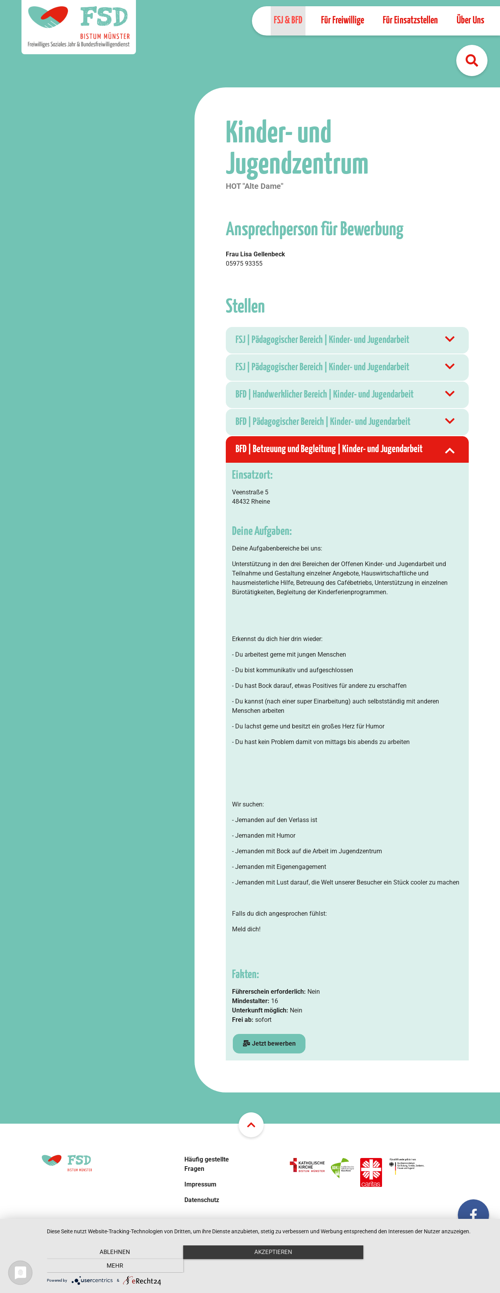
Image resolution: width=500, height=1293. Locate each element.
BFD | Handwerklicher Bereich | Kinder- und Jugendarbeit (346, 395)
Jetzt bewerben (269, 1043)
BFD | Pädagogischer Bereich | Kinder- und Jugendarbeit (346, 422)
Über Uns (470, 20)
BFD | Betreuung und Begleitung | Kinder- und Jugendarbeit (346, 449)
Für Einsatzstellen (410, 20)
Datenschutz (201, 1200)
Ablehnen (113, 1265)
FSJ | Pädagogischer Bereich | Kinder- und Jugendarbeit (346, 340)
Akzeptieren (270, 1265)
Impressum (200, 1184)
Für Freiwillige (342, 20)
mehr (425, 1265)
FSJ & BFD (288, 20)
